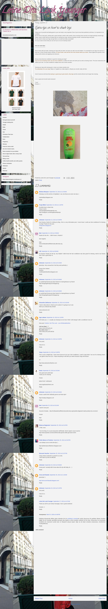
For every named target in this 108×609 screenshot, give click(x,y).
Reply (40, 199)
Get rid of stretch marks (8, 148)
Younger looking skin (8, 122)
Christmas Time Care (8, 134)
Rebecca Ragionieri (44, 425)
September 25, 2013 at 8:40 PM (62, 440)
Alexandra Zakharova (45, 302)
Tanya (40, 352)
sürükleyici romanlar (72, 518)
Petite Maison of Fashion (46, 440)
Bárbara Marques (44, 191)
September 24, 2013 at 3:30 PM (53, 339)
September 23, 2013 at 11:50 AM (58, 191)
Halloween (5, 165)
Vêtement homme (16, 107)
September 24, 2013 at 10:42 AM (60, 302)
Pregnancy (5, 141)
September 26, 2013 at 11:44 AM (58, 475)
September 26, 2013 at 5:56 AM (53, 465)
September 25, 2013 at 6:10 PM (59, 425)
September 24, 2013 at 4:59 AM (50, 233)
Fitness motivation (7, 163)
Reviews (5, 144)
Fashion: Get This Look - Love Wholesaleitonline (57, 323)
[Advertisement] (70, 582)
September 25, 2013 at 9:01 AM (50, 405)
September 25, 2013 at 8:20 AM (53, 392)
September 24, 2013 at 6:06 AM (50, 251)
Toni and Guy (6, 156)
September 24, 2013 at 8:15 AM (53, 263)
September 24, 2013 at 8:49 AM (53, 279)
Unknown (41, 219)
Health (4, 124)
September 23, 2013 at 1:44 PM (54, 205)
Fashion (5, 117)
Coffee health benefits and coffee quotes (12, 161)
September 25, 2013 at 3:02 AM (51, 370)
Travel (4, 129)
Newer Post (38, 598)
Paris (4, 139)
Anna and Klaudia (44, 475)
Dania (40, 370)
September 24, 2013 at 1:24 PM (55, 317)
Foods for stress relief (8, 146)
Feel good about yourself (9, 120)
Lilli (40, 251)
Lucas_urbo (17, 109)
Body (40, 180)
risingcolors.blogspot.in (45, 225)
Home (70, 598)
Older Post (102, 598)
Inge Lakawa (42, 317)
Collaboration (6, 136)
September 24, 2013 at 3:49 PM (51, 352)
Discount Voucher (44, 453)
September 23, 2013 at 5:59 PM (53, 219)
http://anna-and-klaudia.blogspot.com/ (49, 480)
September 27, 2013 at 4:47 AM (61, 501)
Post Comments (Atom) (74, 604)
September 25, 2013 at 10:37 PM (58, 453)
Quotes (4, 168)
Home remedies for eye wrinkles (10, 151)
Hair (4, 132)
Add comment (40, 529)
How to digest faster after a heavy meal (12, 153)
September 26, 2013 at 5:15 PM (53, 488)
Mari (40, 233)
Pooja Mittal (42, 205)
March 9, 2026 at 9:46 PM (53, 514)
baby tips (5, 170)
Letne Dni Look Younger (43, 11)
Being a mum (6, 158)
